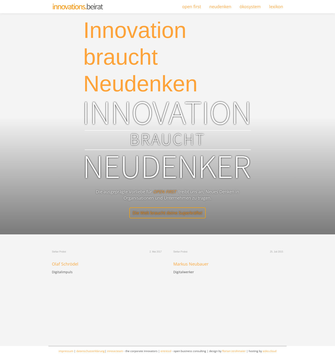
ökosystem (250, 6)
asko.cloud (269, 351)
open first (191, 6)
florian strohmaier (234, 351)
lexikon (276, 6)
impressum (66, 351)
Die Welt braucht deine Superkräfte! (167, 213)
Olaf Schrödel (65, 264)
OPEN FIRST (164, 191)
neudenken (220, 6)
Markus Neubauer (190, 264)
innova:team (115, 351)
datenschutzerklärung (90, 351)
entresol (166, 351)
